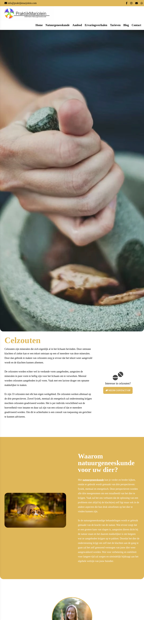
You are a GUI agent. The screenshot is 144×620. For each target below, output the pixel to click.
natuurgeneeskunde (58, 25)
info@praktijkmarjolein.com (22, 3)
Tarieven (115, 25)
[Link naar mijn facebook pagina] (127, 3)
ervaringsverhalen (96, 25)
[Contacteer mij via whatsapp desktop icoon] (142, 3)
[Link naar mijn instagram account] (131, 3)
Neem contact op (117, 390)
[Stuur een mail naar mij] (136, 3)
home (39, 25)
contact (136, 25)
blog (126, 25)
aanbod (77, 25)
